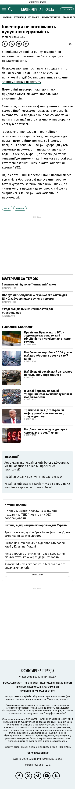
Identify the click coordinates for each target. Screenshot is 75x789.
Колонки (33, 17)
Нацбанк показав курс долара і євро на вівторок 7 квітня (45, 431)
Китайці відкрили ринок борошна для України (36, 525)
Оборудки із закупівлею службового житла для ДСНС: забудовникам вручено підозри (34, 296)
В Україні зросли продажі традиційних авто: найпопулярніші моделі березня (48, 394)
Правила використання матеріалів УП (37, 687)
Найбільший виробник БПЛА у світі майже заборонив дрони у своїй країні (48, 356)
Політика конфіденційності (56, 683)
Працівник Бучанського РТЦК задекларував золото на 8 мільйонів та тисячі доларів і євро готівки (47, 337)
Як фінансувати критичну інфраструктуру (33, 477)
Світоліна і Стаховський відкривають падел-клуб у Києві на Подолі (35, 544)
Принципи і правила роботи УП (37, 691)
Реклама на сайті (12, 683)
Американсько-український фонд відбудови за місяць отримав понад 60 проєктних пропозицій (36, 466)
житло (7, 208)
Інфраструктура (51, 17)
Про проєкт (31, 683)
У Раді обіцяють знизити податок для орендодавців (28, 310)
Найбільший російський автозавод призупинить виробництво (48, 373)
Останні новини (16, 505)
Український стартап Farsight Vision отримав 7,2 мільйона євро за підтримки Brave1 (37, 485)
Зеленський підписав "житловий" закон (29, 284)
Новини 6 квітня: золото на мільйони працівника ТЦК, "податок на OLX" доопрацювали (31, 514)
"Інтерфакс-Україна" (28, 708)
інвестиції (20, 208)
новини (7, 17)
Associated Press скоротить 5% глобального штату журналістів (35, 565)
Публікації (20, 17)
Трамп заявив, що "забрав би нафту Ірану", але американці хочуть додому (44, 413)
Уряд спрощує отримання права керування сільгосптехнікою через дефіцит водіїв (35, 555)
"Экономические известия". (21, 82)
